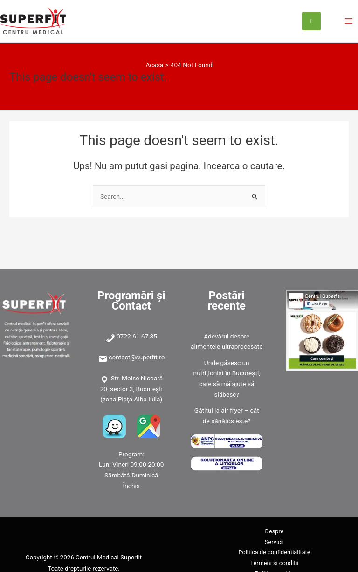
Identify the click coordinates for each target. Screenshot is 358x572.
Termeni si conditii (274, 562)
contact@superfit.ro (137, 357)
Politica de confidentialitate (274, 552)
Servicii (274, 541)
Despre (274, 531)
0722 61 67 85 (137, 336)
